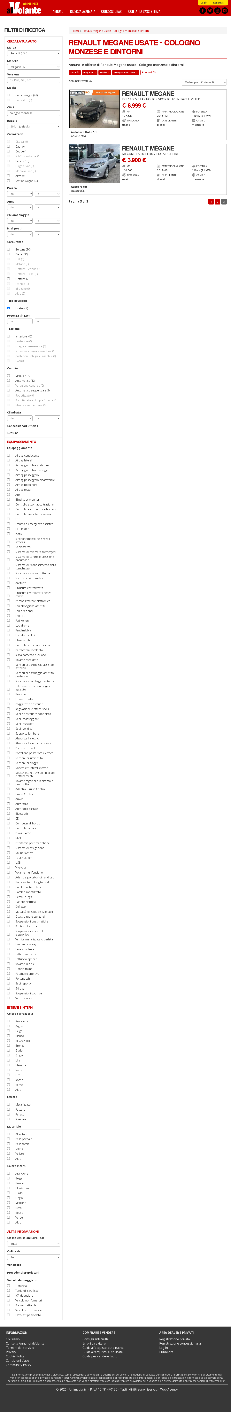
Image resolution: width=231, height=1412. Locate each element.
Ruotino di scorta (26, 926)
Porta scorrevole (25, 748)
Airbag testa (23, 489)
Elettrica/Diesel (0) (26, 274)
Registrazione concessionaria (180, 1343)
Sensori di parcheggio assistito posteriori (34, 674)
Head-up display (25, 944)
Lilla (17, 1060)
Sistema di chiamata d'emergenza (36, 552)
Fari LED (20, 616)
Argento (20, 1026)
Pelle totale (22, 1144)
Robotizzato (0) (24, 395)
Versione (13, 74)
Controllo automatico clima (32, 645)
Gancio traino (24, 969)
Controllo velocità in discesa (33, 514)
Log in (163, 1348)
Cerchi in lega (23, 897)
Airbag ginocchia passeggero (33, 470)
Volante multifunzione (29, 872)
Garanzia (21, 1286)
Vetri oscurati (23, 998)
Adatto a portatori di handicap (34, 877)
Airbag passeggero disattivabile (35, 480)
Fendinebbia (23, 630)
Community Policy (18, 1365)
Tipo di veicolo (17, 301)
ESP (17, 519)
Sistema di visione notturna (32, 573)
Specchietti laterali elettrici (31, 768)
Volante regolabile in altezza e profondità (34, 782)
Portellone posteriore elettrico (34, 753)
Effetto (12, 1097)
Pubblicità (166, 1352)
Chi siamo (13, 1339)
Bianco (19, 1036)
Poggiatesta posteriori (29, 704)
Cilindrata (14, 412)
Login (204, 2)
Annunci (58, 11)
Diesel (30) (21, 254)
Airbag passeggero (27, 475)
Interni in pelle (24, 699)
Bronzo (20, 1045)
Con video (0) (23, 100)
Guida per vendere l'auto (99, 1356)
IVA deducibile (24, 1295)
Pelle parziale (23, 1139)
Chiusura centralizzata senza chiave (33, 594)
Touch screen (23, 858)
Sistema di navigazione (29, 848)
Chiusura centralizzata (29, 588)
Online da (13, 1251)
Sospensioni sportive (28, 993)
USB (18, 862)
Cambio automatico (28, 887)
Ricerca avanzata (82, 11)
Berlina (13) (22, 161)
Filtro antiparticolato (28, 1315)
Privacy (11, 1352)
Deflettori (21, 906)
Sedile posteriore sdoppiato (33, 714)
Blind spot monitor (27, 499)
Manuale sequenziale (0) (30, 405)
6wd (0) (19, 361)
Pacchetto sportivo (27, 974)
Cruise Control (24, 794)
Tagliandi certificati (27, 1290)
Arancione (21, 1021)
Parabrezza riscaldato (29, 650)
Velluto (19, 1153)
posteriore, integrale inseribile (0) (35, 356)
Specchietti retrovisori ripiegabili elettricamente (35, 774)
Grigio (19, 1055)
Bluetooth (21, 813)
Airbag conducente (27, 455)
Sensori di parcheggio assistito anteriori (34, 666)
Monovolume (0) (25, 171)
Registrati (218, 2)
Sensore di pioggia (27, 763)
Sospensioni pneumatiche (31, 921)
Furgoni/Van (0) (24, 166)
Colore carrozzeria (20, 1013)
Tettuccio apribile (26, 959)
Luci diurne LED (25, 635)
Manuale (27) (23, 376)
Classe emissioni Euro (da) (25, 1238)
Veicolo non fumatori (28, 1300)
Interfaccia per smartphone (32, 843)
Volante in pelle (25, 964)
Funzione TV (22, 833)
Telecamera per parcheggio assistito (32, 687)
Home (76, 31)
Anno (10, 201)
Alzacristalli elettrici (27, 738)
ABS (17, 495)
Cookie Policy (15, 1356)
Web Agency (169, 1389)
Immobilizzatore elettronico (32, 601)
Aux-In (19, 799)
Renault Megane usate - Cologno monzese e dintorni (115, 31)
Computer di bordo (27, 823)
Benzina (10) (22, 249)
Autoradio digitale (26, 809)
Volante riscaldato (26, 660)
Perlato (19, 1114)
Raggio (12, 120)
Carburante (15, 242)
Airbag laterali (24, 460)
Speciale (20, 1119)
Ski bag (19, 988)
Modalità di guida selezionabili (34, 912)
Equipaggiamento (19, 448)
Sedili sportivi (23, 983)
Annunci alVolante (24, 8)
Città (10, 107)
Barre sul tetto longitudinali (32, 882)
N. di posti (14, 228)
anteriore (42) (23, 336)
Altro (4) (20, 176)
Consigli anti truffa (95, 1339)
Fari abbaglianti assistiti (30, 606)
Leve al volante (24, 949)
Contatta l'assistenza (144, 11)
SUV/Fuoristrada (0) (27, 156)
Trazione (13, 329)
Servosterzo (23, 547)
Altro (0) (20, 293)
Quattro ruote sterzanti (30, 916)
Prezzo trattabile (25, 1305)
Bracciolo (21, 694)
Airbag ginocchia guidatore (32, 465)
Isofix (18, 534)
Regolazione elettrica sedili (32, 709)
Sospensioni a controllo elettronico (30, 932)
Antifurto (20, 583)
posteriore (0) (23, 341)
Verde (19, 1085)
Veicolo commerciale (28, 1310)
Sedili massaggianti (27, 719)
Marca (11, 47)
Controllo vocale (25, 828)
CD (17, 818)
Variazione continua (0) (29, 385)
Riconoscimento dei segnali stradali (32, 540)
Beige (18, 1031)
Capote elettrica (25, 902)
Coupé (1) (21, 151)
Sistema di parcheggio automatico (37, 681)
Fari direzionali (24, 611)
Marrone (20, 1065)
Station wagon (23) (26, 181)
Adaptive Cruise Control (30, 789)
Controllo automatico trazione (34, 504)
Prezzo (12, 188)
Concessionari (111, 11)
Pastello (20, 1109)
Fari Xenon (22, 620)
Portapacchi (22, 978)
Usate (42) (21, 308)
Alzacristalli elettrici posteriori (33, 743)
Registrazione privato (174, 1339)
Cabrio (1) (21, 146)
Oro (17, 1075)
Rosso (19, 1080)
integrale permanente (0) (30, 346)
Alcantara (21, 1134)
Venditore (14, 1265)
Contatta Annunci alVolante (25, 1343)
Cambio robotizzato (28, 892)
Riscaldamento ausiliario (30, 655)
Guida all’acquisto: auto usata (102, 1352)
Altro (18, 1090)
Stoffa (19, 1149)
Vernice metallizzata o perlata (34, 939)
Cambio (12, 368)
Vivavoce (21, 867)
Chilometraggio (18, 215)
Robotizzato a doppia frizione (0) (36, 400)
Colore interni (16, 1166)
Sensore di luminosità (29, 758)
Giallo (19, 1050)
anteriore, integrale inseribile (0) (34, 351)
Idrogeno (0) (22, 288)
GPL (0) (19, 259)
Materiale (14, 1126)
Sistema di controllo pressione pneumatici (34, 558)
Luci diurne (22, 625)
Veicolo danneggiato (21, 1280)
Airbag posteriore (26, 485)
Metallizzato (23, 1104)
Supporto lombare (27, 733)
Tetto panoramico (26, 954)
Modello (12, 61)
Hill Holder (21, 529)
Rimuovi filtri (150, 72)
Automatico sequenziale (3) (32, 390)
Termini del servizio (20, 1348)
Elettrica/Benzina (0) (27, 269)
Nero (18, 1070)
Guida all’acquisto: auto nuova (103, 1348)
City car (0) (21, 141)
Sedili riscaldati (24, 724)
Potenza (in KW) (18, 315)
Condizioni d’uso (17, 1361)
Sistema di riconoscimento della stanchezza (35, 566)
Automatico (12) (25, 380)
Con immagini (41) (26, 95)
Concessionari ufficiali (22, 426)
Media (11, 87)
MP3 (18, 838)
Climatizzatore (24, 640)
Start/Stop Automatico (29, 578)
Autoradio (21, 804)
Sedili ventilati (24, 728)
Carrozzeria (15, 134)
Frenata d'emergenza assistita (34, 524)
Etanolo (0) (22, 284)
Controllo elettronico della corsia (36, 509)
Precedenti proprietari (23, 1272)
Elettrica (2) (22, 279)
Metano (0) (22, 264)
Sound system (24, 853)
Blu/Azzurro (22, 1041)
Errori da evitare (94, 1343)
